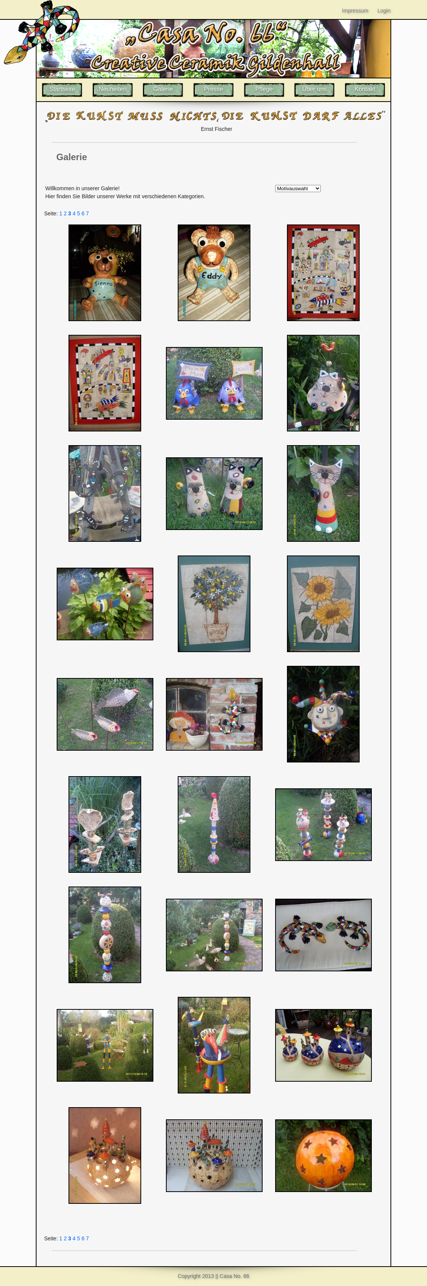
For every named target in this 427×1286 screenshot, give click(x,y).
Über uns (314, 89)
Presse (213, 89)
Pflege (263, 89)
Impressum (355, 11)
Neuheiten (112, 89)
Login (384, 11)
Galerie (163, 89)
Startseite (62, 89)
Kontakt (365, 89)
